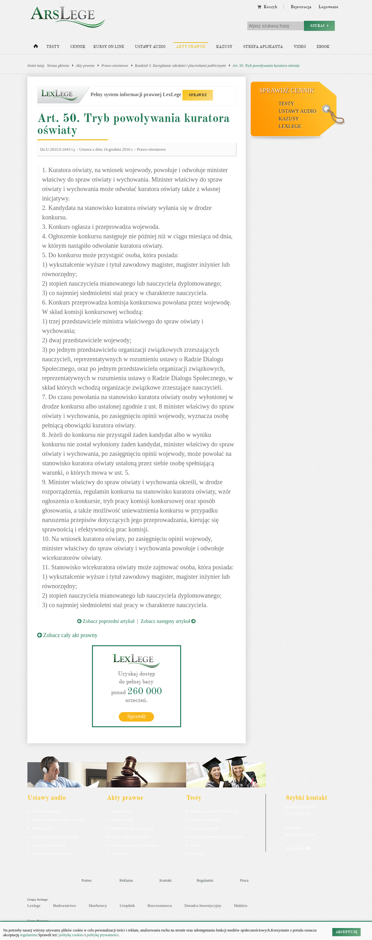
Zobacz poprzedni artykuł (105, 621)
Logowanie (328, 6)
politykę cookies (71, 935)
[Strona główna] (36, 47)
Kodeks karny (121, 811)
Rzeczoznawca (159, 905)
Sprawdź (136, 716)
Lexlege (34, 905)
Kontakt (165, 880)
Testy (53, 46)
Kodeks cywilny (43, 828)
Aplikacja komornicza (206, 819)
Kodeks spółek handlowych (131, 836)
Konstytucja (120, 854)
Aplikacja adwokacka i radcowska (214, 811)
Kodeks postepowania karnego (53, 854)
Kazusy (224, 46)
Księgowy (198, 854)
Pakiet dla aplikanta (46, 811)
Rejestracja (301, 6)
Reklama (126, 880)
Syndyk (196, 845)
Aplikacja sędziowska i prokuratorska (217, 836)
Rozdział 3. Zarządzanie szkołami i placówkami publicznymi (180, 65)
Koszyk (267, 6)
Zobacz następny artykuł (168, 621)
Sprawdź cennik (287, 90)
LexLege (290, 126)
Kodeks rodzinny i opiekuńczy (133, 828)
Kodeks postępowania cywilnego (55, 836)
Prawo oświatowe (114, 65)
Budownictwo (64, 905)
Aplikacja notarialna (205, 828)
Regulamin (205, 880)
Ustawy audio (150, 46)
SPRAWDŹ (198, 95)
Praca (244, 880)
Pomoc (87, 880)
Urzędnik (127, 905)
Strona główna (58, 65)
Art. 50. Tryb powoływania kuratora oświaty (266, 65)
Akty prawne (190, 46)
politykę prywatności (102, 935)
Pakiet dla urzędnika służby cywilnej (57, 819)
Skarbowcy (98, 905)
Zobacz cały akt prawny (67, 635)
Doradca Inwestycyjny (202, 905)
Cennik (77, 46)
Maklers (241, 905)
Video (300, 46)
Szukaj (319, 26)
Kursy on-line (108, 46)
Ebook (323, 46)
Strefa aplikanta (263, 46)
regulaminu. (28, 935)
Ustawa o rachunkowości (49, 845)
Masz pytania (298, 848)
